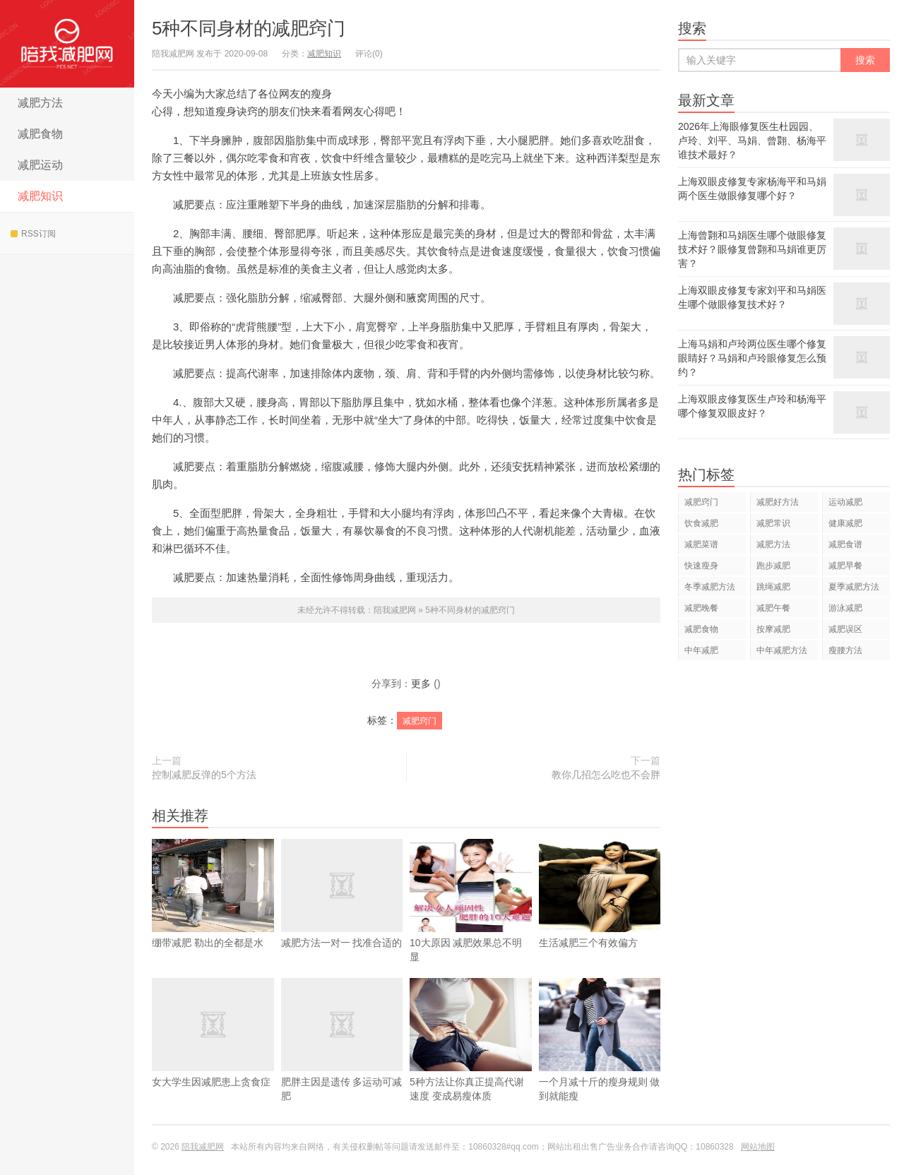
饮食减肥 (701, 523)
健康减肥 (845, 523)
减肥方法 (40, 103)
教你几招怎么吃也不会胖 (606, 774)
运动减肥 (845, 502)
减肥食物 (40, 134)
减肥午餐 (773, 608)
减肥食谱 (845, 544)
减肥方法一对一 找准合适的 (342, 914)
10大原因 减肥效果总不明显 (471, 921)
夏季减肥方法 (853, 587)
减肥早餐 (845, 566)
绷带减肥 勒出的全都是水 (213, 914)
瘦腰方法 (845, 650)
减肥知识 (40, 196)
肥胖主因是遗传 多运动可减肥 (342, 1061)
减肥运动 (40, 165)
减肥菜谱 (701, 544)
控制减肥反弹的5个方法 (204, 774)
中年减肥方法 (781, 650)
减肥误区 (845, 629)
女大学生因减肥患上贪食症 (213, 1053)
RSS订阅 (33, 234)
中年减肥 (701, 650)
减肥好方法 (777, 502)
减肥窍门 (419, 721)
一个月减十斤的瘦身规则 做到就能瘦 (600, 1061)
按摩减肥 (773, 629)
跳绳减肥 (773, 587)
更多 (421, 683)
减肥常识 (773, 523)
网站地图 (758, 1147)
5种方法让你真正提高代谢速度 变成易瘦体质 (471, 1061)
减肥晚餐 (701, 608)
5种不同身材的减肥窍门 (248, 28)
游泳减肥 (845, 608)
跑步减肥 (773, 566)
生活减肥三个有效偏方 (600, 914)
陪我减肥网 (67, 44)
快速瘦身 (701, 566)
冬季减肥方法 (709, 587)
